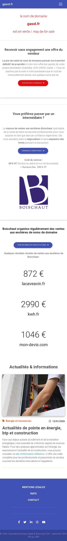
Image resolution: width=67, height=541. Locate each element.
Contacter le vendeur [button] (33, 83)
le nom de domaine (33, 16)
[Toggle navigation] (61, 4)
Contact (33, 500)
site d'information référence (30, 454)
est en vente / (33, 31)
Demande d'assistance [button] (33, 151)
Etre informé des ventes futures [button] (33, 245)
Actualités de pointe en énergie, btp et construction (32, 430)
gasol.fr (33, 24)
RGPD (33, 493)
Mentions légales (33, 487)
